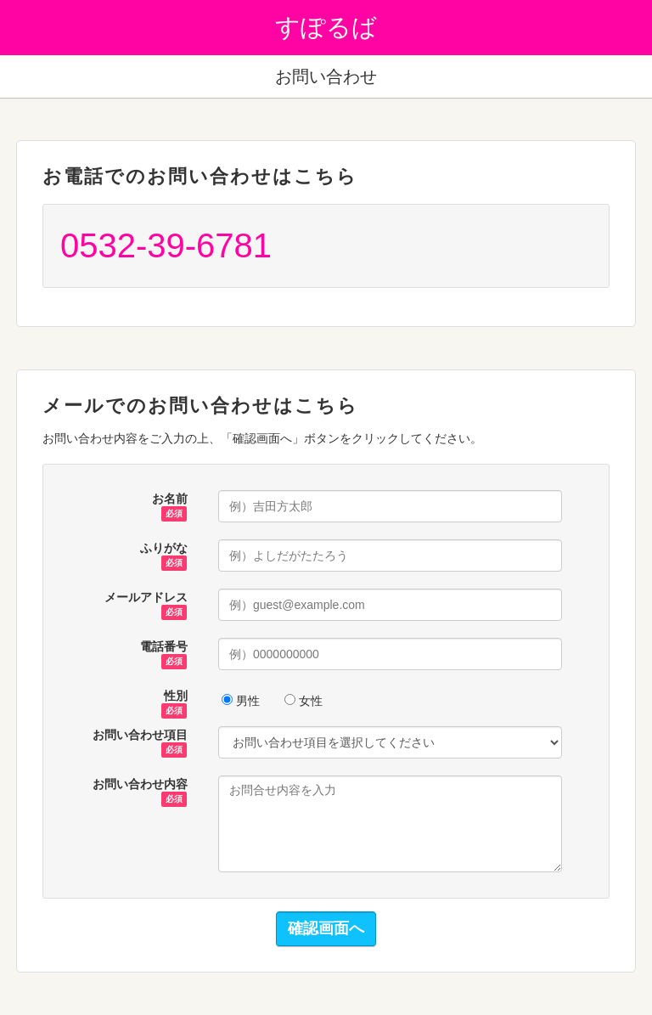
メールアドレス (146, 598)
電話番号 (164, 647)
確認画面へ (326, 928)
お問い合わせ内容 (140, 784)
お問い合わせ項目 (140, 735)
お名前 (170, 499)
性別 (174, 696)
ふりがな (164, 548)
